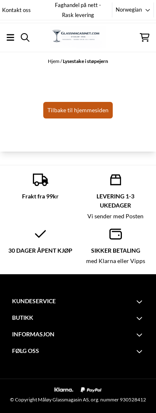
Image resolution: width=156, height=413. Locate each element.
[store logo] (78, 37)
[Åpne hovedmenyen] (10, 37)
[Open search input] (25, 37)
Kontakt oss (16, 10)
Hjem (54, 61)
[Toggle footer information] (141, 301)
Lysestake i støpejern (85, 61)
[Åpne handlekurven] (144, 37)
